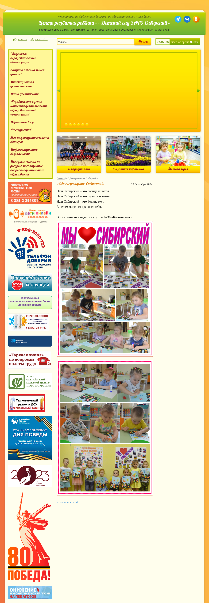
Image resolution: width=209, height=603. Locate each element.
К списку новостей (68, 502)
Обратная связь (22, 122)
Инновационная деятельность (22, 84)
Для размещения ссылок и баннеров (29, 140)
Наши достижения (24, 94)
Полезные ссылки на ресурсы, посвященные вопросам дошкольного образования (27, 167)
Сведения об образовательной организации (23, 58)
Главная (22, 39)
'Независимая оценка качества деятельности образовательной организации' (28, 108)
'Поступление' (21, 130)
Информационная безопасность (23, 151)
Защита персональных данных (27, 72)
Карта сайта (41, 39)
